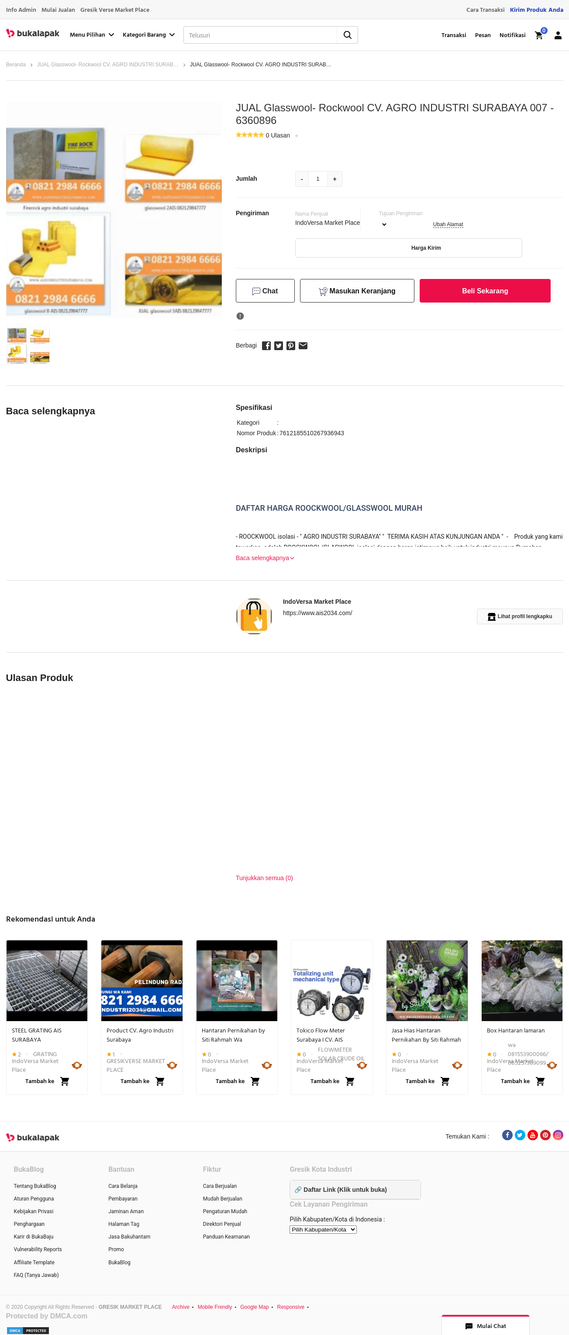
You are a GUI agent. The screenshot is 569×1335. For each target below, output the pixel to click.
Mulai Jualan (58, 10)
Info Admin (21, 10)
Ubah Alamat (448, 224)
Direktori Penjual (222, 1224)
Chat (265, 291)
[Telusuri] (249, 35)
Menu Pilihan (93, 35)
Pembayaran (123, 1199)
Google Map (254, 1307)
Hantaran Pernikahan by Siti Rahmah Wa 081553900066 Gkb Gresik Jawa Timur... (235, 1035)
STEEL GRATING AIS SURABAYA (37, 1035)
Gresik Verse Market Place (114, 10)
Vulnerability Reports (38, 1249)
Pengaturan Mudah (225, 1211)
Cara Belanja (123, 1186)
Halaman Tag (123, 1224)
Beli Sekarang (485, 291)
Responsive (290, 1307)
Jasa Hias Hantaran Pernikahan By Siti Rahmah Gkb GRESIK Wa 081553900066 (426, 1035)
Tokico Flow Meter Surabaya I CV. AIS (321, 1035)
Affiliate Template (34, 1262)
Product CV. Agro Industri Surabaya (140, 1035)
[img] (539, 35)
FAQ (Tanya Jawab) (36, 1275)
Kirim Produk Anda (536, 10)
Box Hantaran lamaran (516, 1030)
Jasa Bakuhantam (129, 1237)
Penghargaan (29, 1224)
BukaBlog (119, 1262)
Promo (116, 1249)
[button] (28, 344)
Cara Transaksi (485, 10)
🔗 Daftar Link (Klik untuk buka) (340, 1189)
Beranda (16, 65)
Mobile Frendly (215, 1307)
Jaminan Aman (126, 1211)
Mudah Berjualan (222, 1199)
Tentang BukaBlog (35, 1186)
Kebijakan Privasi (34, 1211)
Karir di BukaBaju (34, 1237)
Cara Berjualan (220, 1186)
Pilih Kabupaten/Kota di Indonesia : (337, 1219)
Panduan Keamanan (226, 1237)
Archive (181, 1307)
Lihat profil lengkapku (520, 617)
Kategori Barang (149, 35)
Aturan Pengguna (34, 1199)
